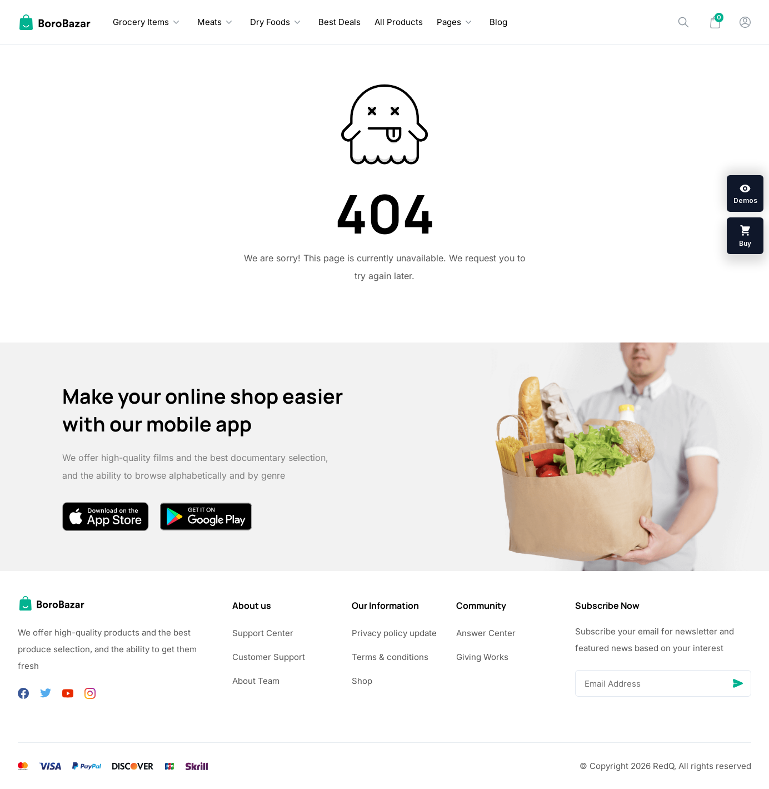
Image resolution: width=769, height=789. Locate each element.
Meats (209, 22)
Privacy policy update (394, 633)
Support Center (262, 633)
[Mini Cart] (715, 22)
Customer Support (268, 657)
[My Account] (745, 22)
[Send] (738, 683)
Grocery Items (141, 22)
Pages (449, 22)
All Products (398, 22)
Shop (362, 681)
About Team (255, 681)
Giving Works (482, 657)
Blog (498, 22)
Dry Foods (270, 22)
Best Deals (339, 22)
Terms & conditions (390, 657)
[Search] (683, 22)
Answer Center (486, 633)
